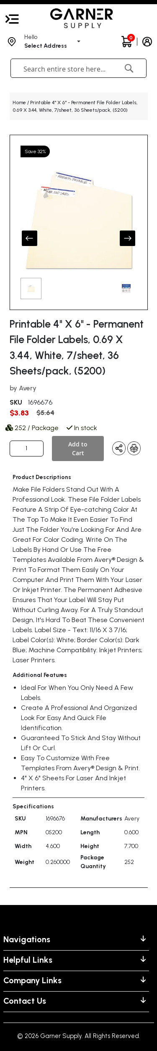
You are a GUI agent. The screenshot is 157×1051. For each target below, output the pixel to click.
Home (19, 102)
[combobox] (66, 69)
